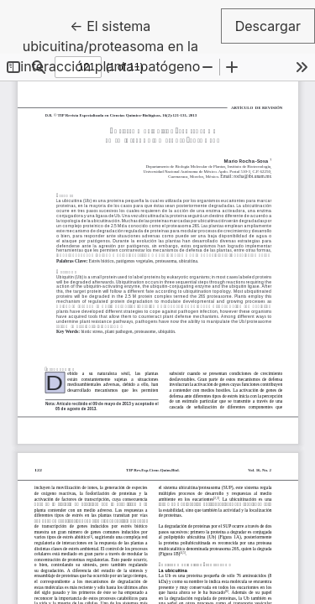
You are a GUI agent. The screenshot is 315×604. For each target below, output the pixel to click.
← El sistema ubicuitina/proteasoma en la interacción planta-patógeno (120, 45)
